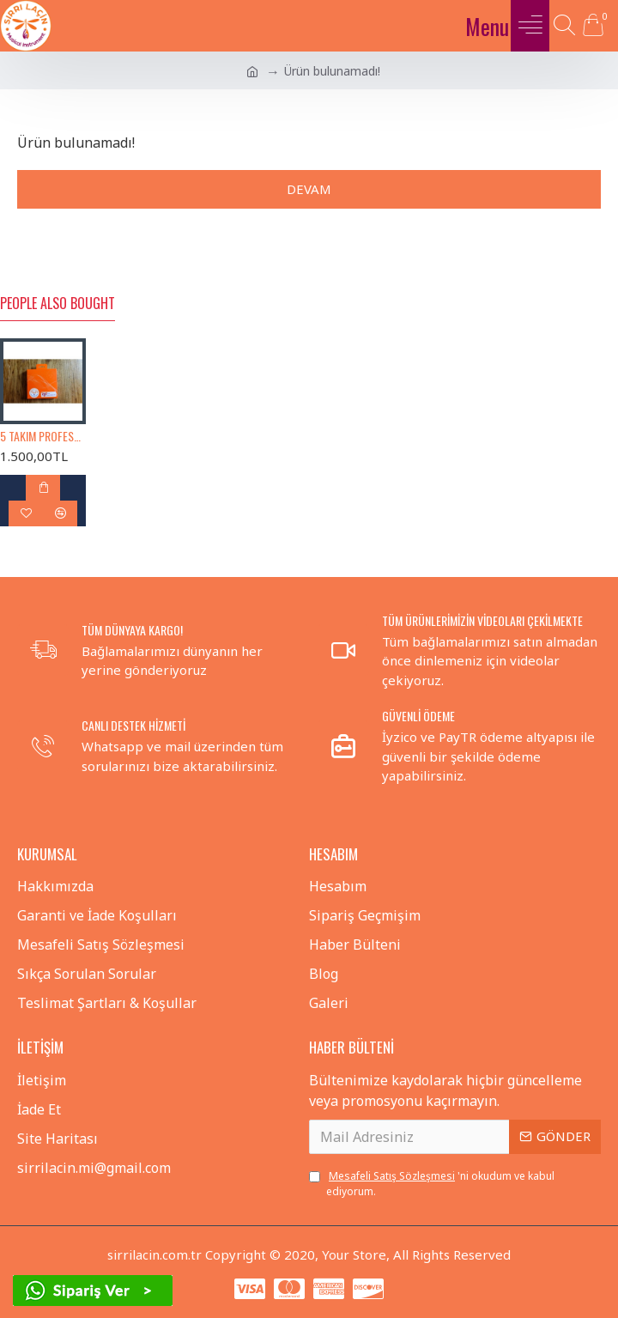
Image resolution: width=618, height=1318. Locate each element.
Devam (309, 188)
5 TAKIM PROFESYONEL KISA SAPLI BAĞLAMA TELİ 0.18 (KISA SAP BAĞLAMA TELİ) (43, 436)
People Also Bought (57, 304)
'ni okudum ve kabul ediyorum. (431, 1184)
